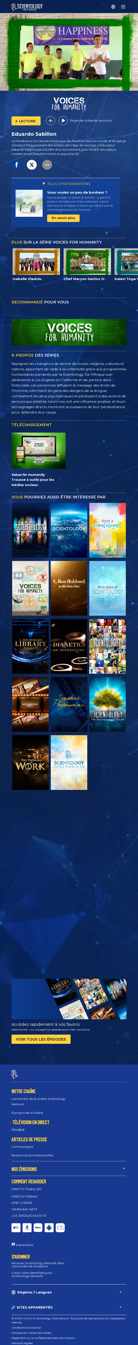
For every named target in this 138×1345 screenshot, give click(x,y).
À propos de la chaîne (27, 1108)
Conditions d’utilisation (26, 1323)
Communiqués (22, 1143)
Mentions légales (22, 1339)
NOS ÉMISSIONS (24, 1165)
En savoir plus (63, 218)
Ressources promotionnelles (32, 1151)
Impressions (24, 1241)
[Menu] (123, 7)
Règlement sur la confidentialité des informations (43, 1334)
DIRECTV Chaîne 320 (26, 1185)
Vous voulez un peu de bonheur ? (77, 192)
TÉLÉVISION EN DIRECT (30, 1118)
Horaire (18, 1125)
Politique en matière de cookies (31, 1329)
